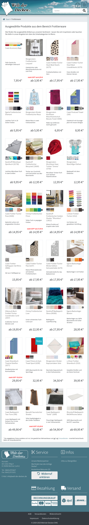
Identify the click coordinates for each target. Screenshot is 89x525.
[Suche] (69, 10)
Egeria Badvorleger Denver (74, 264)
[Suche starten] (84, 10)
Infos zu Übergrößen (69, 461)
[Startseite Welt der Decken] (15, 454)
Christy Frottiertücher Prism (34, 215)
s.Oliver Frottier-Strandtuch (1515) (73, 362)
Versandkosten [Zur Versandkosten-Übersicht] (63, 438)
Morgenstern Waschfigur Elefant (74, 163)
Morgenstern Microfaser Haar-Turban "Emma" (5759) (52, 165)
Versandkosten (40, 514)
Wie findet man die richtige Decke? (41, 465)
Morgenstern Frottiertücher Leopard (31, 61)
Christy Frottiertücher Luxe (34, 312)
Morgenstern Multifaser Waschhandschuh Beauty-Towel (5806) (54, 115)
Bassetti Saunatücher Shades (34, 413)
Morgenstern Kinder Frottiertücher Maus (33, 113)
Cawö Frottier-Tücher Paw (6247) (34, 264)
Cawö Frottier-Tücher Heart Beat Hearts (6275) (54, 64)
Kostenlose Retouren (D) (40, 469)
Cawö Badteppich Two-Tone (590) (12, 413)
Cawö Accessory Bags (13, 62)
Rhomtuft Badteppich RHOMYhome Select (75, 413)
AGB (29, 514)
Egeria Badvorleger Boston (74, 312)
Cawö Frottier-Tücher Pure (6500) (13, 215)
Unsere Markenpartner (40, 461)
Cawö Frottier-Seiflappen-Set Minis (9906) (13, 265)
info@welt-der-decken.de (17, 476)
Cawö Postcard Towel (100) (75, 113)
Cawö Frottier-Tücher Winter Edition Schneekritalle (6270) (54, 265)
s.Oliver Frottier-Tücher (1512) (73, 215)
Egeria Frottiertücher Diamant (13, 113)
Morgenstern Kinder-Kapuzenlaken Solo (54, 362)
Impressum (34, 518)
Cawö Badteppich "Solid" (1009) (53, 413)
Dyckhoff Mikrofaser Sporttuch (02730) (13, 163)
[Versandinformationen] (73, 500)
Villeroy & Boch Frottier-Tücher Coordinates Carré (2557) (12, 314)
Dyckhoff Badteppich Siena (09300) (54, 312)
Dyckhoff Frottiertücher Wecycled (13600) (32, 164)
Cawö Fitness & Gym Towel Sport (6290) (33, 362)
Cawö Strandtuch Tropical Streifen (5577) (11, 363)
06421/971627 (10, 470)
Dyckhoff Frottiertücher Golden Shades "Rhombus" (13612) (54, 217)
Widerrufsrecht (55, 514)
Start (6, 19)
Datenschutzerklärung (50, 518)
